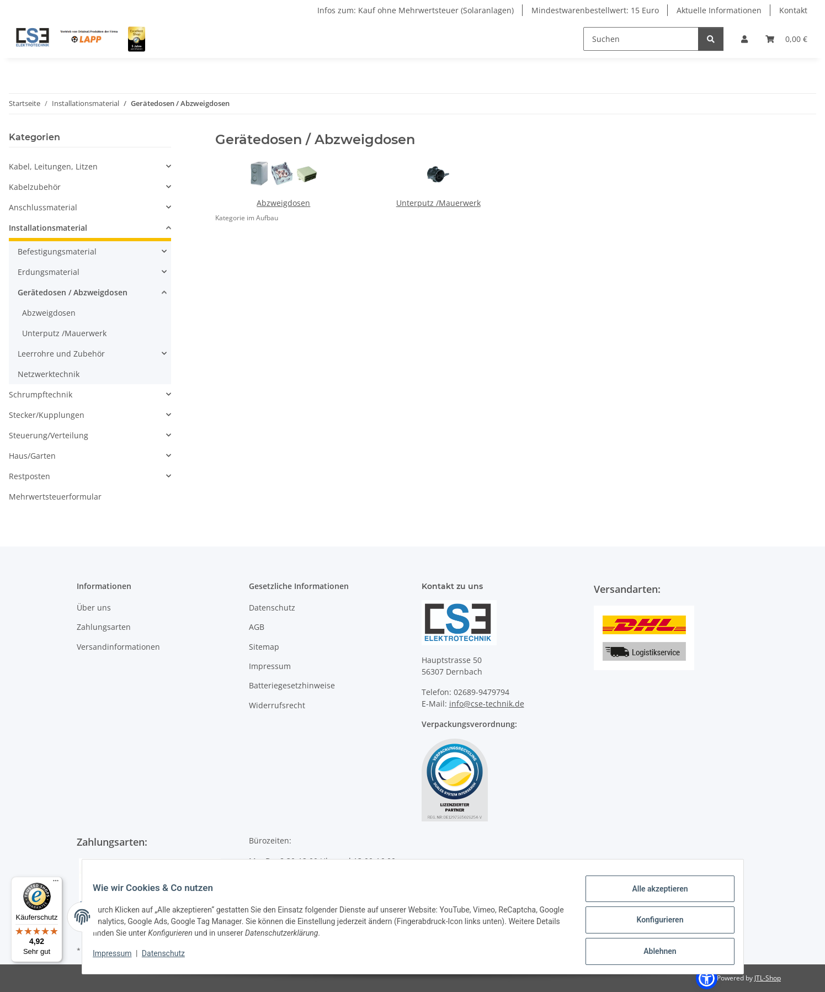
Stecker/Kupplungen (46, 415)
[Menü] (55, 883)
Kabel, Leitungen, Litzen (53, 166)
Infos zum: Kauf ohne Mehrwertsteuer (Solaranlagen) (415, 10)
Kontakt (793, 10)
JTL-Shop (767, 978)
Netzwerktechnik (48, 374)
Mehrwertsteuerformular (55, 496)
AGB (256, 627)
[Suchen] (641, 39)
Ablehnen (653, 952)
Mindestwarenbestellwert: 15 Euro (595, 10)
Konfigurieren (653, 924)
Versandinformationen (118, 646)
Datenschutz (169, 957)
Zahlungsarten (104, 627)
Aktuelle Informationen (719, 10)
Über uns (94, 607)
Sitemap (264, 646)
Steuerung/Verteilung (48, 435)
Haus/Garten (32, 455)
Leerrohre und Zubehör (61, 353)
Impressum (119, 957)
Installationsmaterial (48, 227)
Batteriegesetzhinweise (292, 685)
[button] (744, 39)
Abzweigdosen (283, 203)
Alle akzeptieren (653, 895)
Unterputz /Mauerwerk (438, 203)
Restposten (29, 476)
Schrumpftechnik (40, 394)
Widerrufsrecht (277, 705)
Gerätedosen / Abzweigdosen (72, 292)
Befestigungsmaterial (57, 251)
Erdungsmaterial (48, 272)
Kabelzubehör (35, 187)
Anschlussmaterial (43, 207)
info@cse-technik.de (486, 703)
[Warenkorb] (786, 39)
